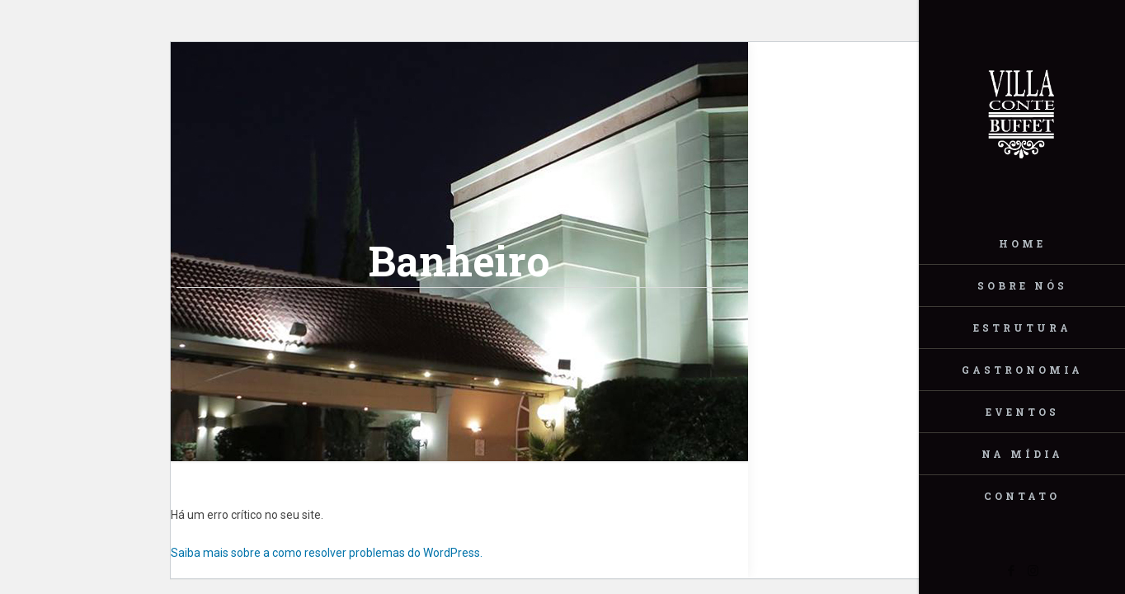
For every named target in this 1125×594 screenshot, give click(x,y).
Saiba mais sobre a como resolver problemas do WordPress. (326, 552)
